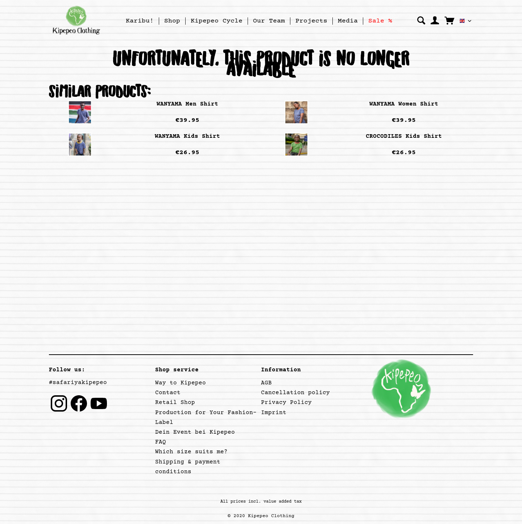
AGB (266, 383)
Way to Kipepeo (180, 383)
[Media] (348, 21)
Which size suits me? (191, 452)
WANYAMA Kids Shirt (187, 136)
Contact (168, 392)
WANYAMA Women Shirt (403, 104)
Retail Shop (175, 402)
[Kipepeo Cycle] (217, 21)
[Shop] (172, 21)
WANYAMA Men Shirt (187, 104)
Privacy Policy (286, 402)
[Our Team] (269, 21)
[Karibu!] (140, 21)
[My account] (435, 21)
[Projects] (311, 21)
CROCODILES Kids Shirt (404, 136)
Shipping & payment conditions (187, 467)
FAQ (160, 442)
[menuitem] (140, 21)
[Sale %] (380, 21)
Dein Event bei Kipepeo (195, 432)
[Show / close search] (421, 21)
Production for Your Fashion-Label (206, 417)
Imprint (273, 412)
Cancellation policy (295, 392)
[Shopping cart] (449, 20)
